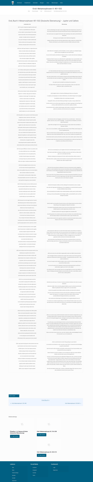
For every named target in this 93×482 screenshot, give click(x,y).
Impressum (14, 480)
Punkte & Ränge (15, 472)
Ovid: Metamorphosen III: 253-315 (47, 452)
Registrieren (55, 470)
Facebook (34, 467)
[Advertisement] (46, 384)
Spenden (13, 475)
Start (29, 11)
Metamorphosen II (47, 11)
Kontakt (13, 477)
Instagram (35, 470)
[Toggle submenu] (44, 2)
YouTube (34, 472)
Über (13, 467)
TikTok (34, 475)
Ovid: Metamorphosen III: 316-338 (47, 431)
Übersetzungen (35, 11)
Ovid (41, 11)
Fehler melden (12, 395)
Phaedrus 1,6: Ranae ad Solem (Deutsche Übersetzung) (19, 432)
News (13, 470)
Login (54, 467)
